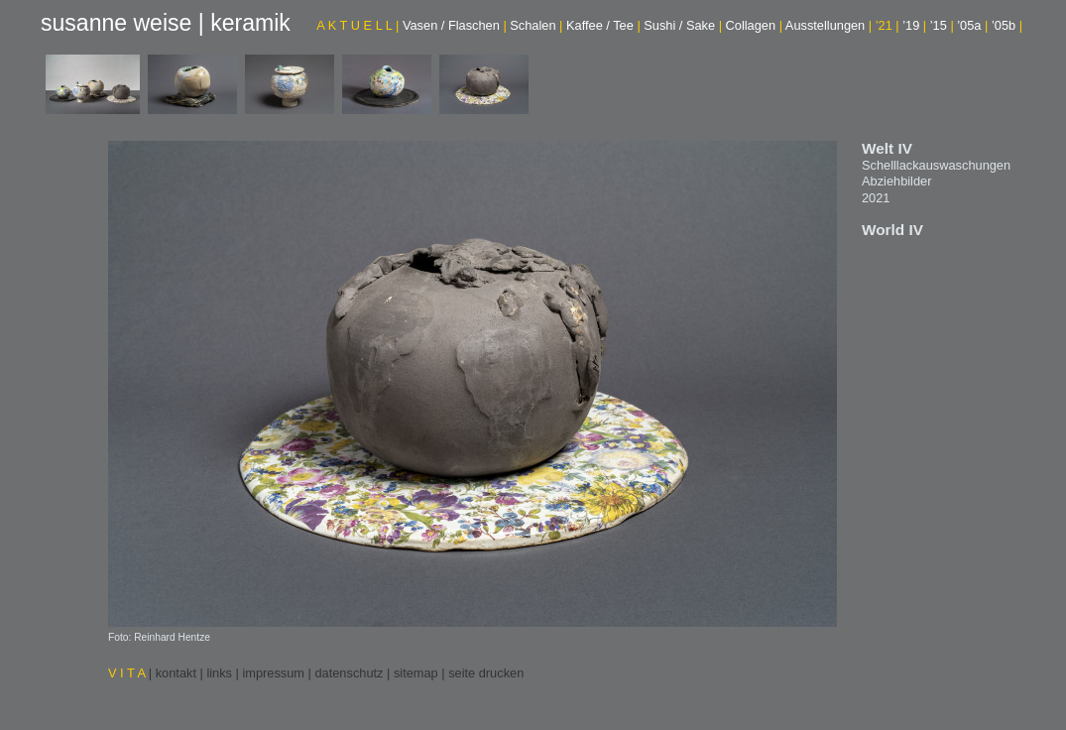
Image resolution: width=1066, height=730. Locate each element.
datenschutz (348, 673)
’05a (972, 25)
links (219, 673)
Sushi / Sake (683, 25)
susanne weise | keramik (166, 23)
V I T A (128, 673)
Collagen (754, 25)
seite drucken (486, 673)
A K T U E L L (357, 25)
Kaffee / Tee (603, 25)
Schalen (536, 25)
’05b (1007, 25)
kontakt (176, 673)
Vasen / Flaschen (455, 25)
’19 (914, 25)
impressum (273, 673)
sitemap (416, 673)
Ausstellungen (828, 25)
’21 (887, 25)
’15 (942, 25)
